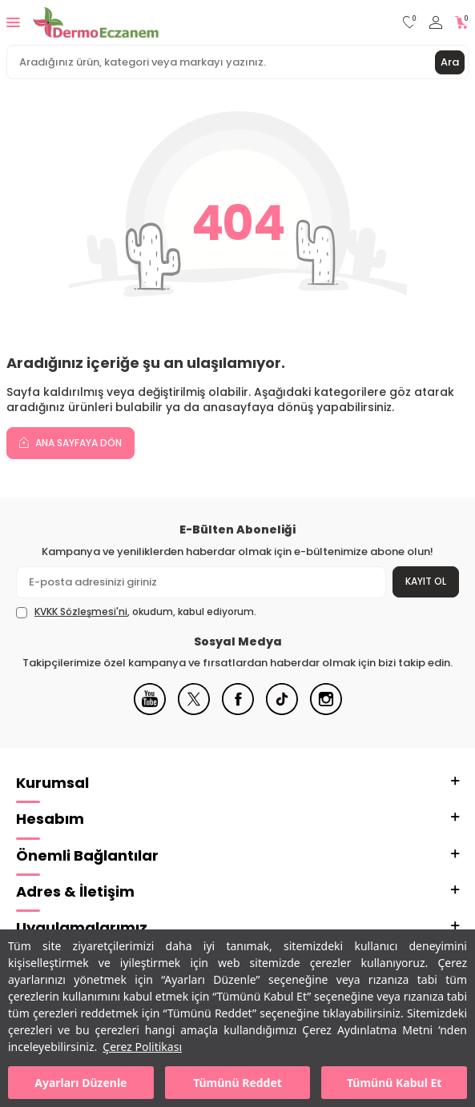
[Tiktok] (282, 711)
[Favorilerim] (410, 23)
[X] (194, 711)
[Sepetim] (462, 23)
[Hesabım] (435, 23)
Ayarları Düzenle (80, 1082)
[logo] (96, 22)
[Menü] (13, 22)
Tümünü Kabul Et (394, 1082)
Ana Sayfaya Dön (70, 442)
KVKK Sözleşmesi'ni (80, 611)
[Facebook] (238, 711)
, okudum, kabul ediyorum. (136, 611)
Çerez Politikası (142, 1046)
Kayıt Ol (425, 581)
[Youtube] (150, 711)
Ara (450, 62)
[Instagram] (326, 711)
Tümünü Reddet (237, 1082)
